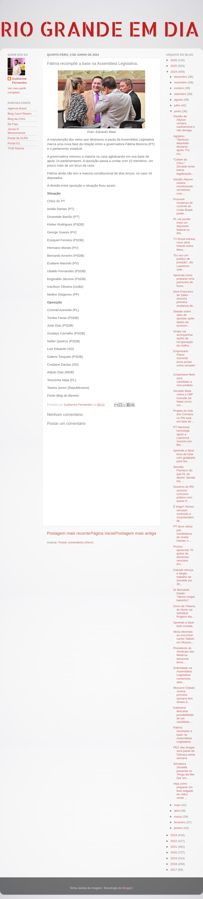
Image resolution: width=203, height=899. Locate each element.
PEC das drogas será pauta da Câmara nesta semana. (184, 753)
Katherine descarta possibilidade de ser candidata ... (183, 714)
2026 (174, 60)
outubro (179, 88)
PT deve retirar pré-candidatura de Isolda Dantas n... (183, 533)
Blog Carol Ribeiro (20, 113)
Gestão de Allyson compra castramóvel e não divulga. (184, 123)
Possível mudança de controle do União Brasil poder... (183, 206)
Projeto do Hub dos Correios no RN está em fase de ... (183, 416)
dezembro (181, 76)
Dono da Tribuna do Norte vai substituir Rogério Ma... (184, 611)
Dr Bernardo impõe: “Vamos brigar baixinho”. (184, 595)
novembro (181, 82)
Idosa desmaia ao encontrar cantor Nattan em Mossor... (183, 637)
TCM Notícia (16, 148)
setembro (180, 94)
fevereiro (180, 822)
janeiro (179, 828)
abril (177, 810)
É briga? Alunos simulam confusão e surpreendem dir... (183, 513)
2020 (174, 852)
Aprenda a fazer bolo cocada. (183, 624)
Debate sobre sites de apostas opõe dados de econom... (183, 318)
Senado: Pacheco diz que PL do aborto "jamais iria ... (184, 474)
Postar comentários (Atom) (76, 542)
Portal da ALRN (18, 138)
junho (178, 111)
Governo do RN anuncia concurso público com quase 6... (183, 494)
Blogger (127, 888)
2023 (174, 835)
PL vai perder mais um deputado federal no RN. (182, 226)
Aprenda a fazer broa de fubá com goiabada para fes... (184, 456)
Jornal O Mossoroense (16, 130)
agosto (179, 99)
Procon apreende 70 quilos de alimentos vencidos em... (183, 555)
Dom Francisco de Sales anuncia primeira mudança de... (184, 298)
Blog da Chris (16, 119)
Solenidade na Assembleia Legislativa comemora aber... (182, 675)
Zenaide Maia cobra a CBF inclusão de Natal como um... (183, 398)
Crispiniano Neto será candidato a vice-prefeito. (184, 380)
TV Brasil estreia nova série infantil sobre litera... (184, 244)
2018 (174, 864)
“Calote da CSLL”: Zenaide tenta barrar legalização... (184, 166)
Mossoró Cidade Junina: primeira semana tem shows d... (184, 695)
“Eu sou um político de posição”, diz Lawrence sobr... (183, 262)
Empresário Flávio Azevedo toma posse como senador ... (184, 360)
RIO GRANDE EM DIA (100, 28)
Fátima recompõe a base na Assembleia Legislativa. (182, 734)
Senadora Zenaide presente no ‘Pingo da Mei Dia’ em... (183, 771)
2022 (174, 841)
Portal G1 (14, 143)
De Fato (13, 124)
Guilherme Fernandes (19, 80)
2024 (174, 71)
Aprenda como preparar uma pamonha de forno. (183, 281)
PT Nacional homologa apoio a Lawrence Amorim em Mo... (182, 435)
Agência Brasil (17, 108)
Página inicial (103, 533)
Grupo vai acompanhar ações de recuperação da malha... (183, 338)
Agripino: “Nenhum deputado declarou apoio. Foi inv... (181, 144)
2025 (174, 65)
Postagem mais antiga (135, 533)
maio (177, 805)
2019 (174, 858)
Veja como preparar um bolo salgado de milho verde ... (183, 790)
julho (177, 105)
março (178, 816)
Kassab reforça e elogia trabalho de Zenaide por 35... (183, 577)
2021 (174, 846)
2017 (174, 869)
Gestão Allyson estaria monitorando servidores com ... (183, 186)
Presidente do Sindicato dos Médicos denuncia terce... (183, 655)
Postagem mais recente (68, 533)
